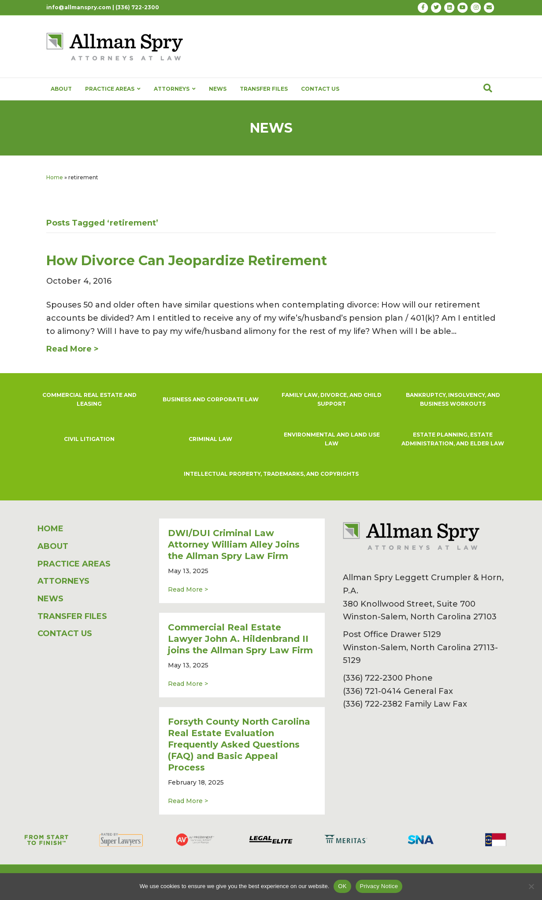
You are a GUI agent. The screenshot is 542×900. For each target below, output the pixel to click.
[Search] (488, 88)
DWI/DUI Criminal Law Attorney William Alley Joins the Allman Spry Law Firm (234, 544)
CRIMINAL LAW (210, 439)
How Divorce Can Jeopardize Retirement (186, 260)
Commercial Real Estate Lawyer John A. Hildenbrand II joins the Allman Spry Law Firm (240, 639)
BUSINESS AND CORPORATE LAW (211, 399)
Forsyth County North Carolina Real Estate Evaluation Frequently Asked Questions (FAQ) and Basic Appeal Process (239, 744)
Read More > (188, 589)
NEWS (217, 88)
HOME (50, 528)
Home (54, 177)
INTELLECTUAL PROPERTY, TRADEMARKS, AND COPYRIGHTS (271, 473)
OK (342, 886)
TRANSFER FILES (264, 88)
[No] (531, 886)
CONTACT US (320, 88)
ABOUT (61, 88)
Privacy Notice (379, 886)
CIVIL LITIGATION (89, 439)
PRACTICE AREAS (113, 89)
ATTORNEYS (175, 89)
